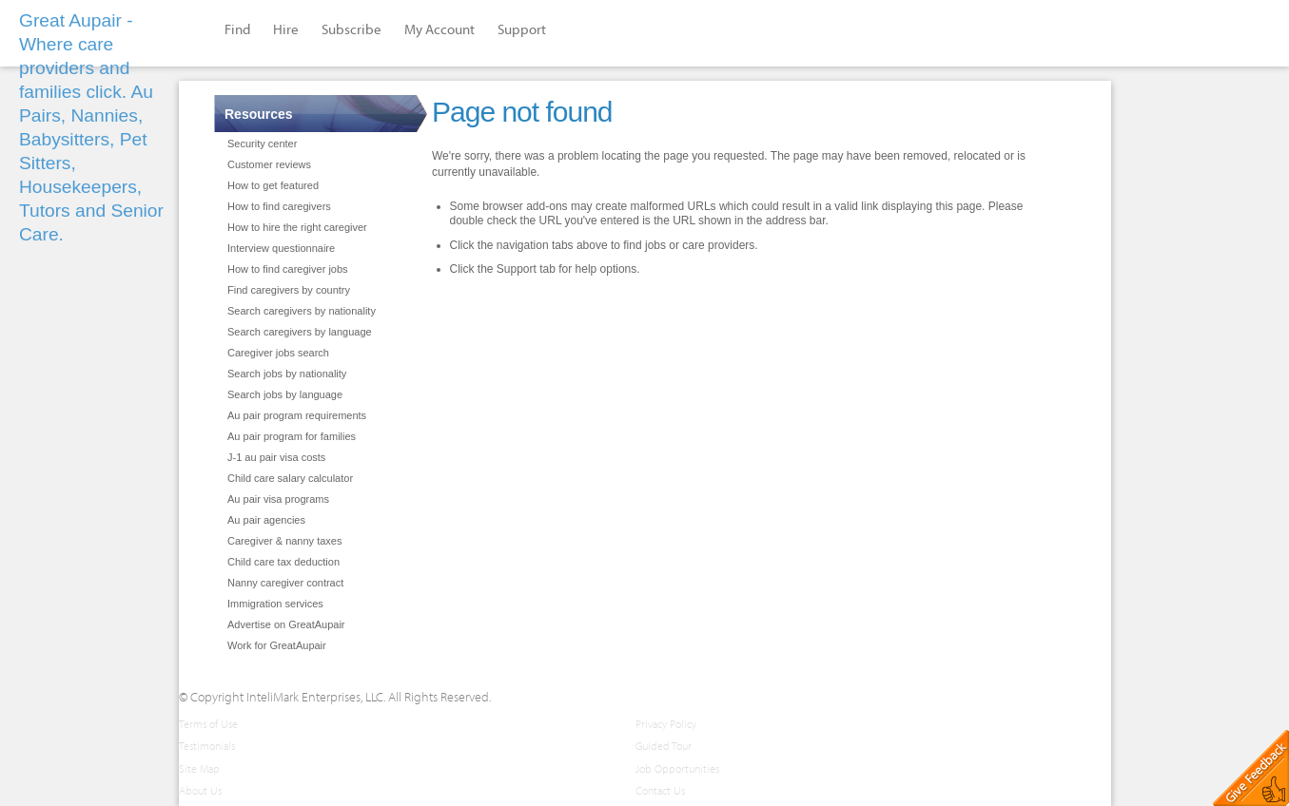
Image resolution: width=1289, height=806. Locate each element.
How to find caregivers (279, 206)
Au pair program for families (291, 436)
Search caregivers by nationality (301, 311)
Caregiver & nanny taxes (284, 541)
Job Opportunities (677, 768)
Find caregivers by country (288, 290)
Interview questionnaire (281, 248)
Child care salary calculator (290, 478)
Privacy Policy (665, 724)
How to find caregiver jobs (287, 269)
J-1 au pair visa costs (276, 457)
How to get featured (273, 185)
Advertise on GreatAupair (286, 624)
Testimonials (207, 746)
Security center (262, 143)
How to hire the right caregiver (297, 227)
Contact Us (660, 790)
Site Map (199, 768)
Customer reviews (269, 164)
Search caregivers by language (299, 331)
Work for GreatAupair (276, 645)
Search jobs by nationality (286, 373)
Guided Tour (663, 746)
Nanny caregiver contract (285, 582)
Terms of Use (208, 724)
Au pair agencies (266, 520)
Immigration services (275, 603)
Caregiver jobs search (278, 352)
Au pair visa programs (278, 499)
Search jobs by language (284, 394)
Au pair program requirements (296, 415)
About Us (200, 790)
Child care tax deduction (283, 561)
